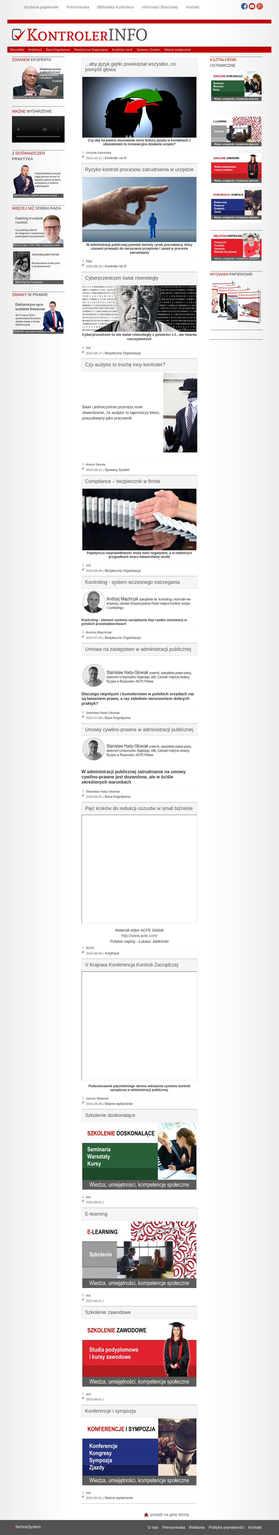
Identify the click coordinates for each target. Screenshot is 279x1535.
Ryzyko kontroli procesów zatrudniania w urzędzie (139, 169)
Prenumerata (77, 7)
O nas (153, 1527)
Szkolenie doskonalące (110, 1115)
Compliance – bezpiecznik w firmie (122, 481)
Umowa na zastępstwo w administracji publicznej (138, 649)
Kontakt (192, 7)
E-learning (96, 1214)
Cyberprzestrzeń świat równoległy (121, 278)
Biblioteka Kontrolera (115, 7)
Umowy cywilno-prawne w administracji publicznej (139, 729)
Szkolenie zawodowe (108, 1312)
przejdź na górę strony (166, 1514)
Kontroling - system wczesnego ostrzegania (132, 582)
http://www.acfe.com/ (139, 935)
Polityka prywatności (226, 1527)
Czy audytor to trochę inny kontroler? (125, 364)
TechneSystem (26, 1527)
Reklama (197, 1527)
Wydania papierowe (41, 7)
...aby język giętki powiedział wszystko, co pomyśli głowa (130, 66)
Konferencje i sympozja (110, 1411)
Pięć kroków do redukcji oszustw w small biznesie (139, 808)
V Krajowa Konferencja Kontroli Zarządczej (131, 965)
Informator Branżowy (160, 7)
